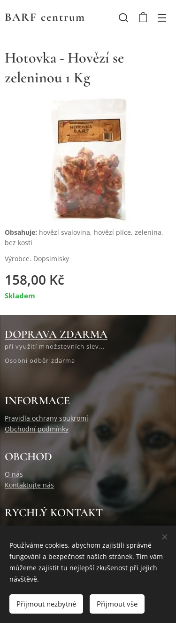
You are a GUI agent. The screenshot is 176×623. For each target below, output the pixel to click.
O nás (14, 474)
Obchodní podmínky (37, 428)
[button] (123, 17)
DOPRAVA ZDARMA (56, 334)
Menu (162, 17)
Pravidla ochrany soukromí (46, 418)
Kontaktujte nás (29, 484)
